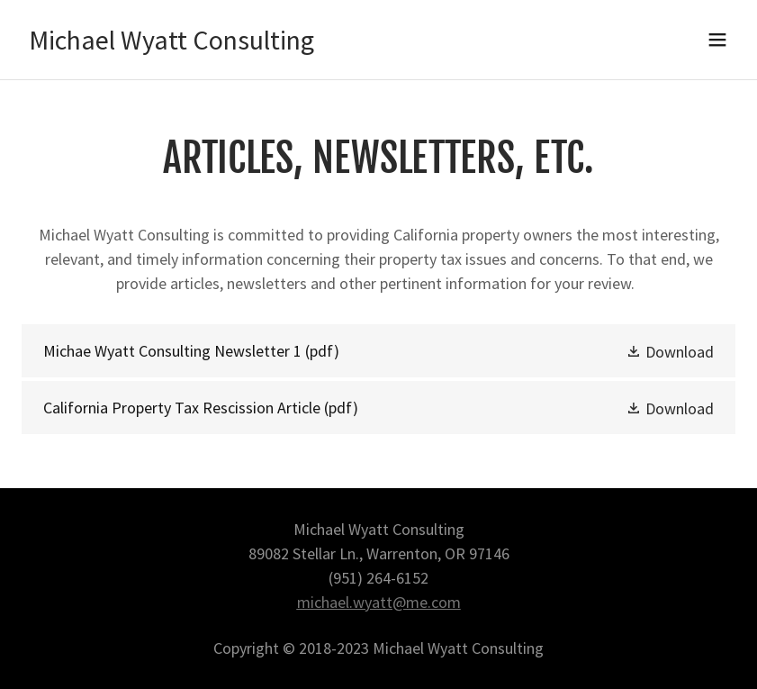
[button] (717, 40)
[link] (171, 43)
